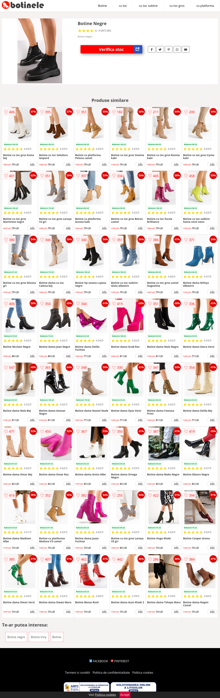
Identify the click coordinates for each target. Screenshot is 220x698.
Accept (125, 695)
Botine (102, 6)
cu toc (123, 6)
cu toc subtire (148, 6)
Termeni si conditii (77, 673)
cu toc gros (176, 6)
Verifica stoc (120, 49)
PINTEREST (120, 661)
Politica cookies (142, 673)
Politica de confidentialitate (111, 673)
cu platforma (205, 6)
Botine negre (16, 637)
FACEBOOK (98, 661)
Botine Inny (38, 637)
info (32, 164)
